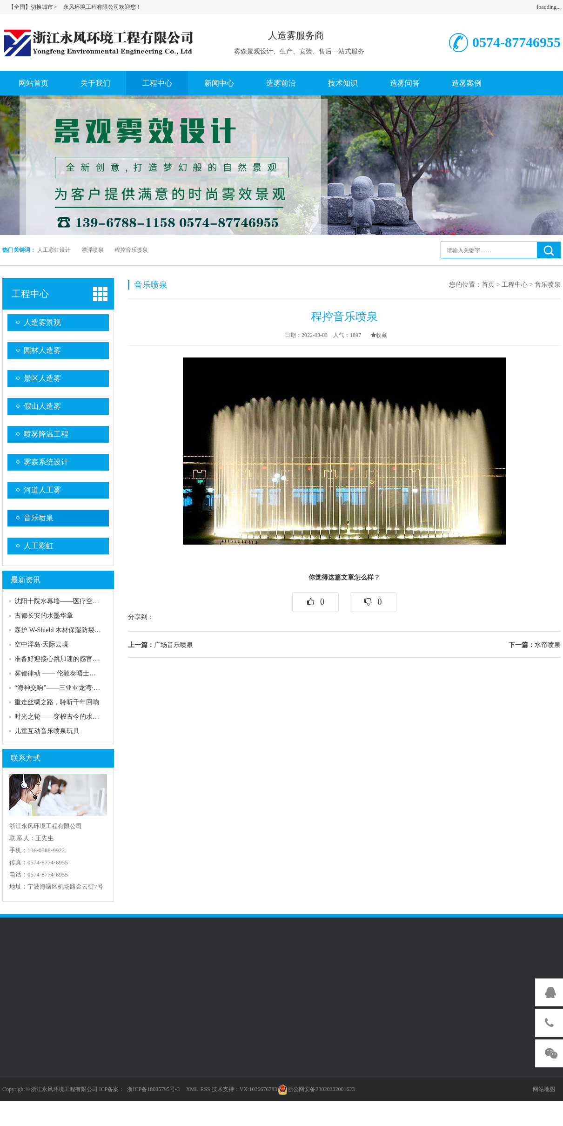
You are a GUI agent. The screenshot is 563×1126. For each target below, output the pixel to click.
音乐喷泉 (39, 518)
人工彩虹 (39, 546)
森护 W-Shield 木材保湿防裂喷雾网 (64, 630)
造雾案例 (467, 83)
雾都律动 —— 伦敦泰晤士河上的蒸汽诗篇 (74, 673)
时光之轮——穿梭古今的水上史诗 (63, 716)
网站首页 (33, 83)
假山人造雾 (42, 406)
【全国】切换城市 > (33, 7)
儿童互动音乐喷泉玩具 (47, 731)
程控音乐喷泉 (131, 250)
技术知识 (343, 83)
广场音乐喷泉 (160, 644)
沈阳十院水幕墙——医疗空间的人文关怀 (73, 601)
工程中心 (157, 83)
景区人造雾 (42, 378)
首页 (488, 284)
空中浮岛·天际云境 (41, 644)
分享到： (141, 617)
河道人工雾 (42, 490)
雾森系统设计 (46, 462)
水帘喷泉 (535, 644)
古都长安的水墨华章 (43, 615)
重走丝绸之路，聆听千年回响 (56, 702)
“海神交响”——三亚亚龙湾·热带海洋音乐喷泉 (80, 687)
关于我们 (95, 83)
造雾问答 (405, 83)
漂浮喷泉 (92, 250)
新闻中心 (219, 83)
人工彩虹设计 (54, 250)
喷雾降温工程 (46, 434)
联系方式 (25, 758)
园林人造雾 (42, 350)
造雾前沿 (281, 83)
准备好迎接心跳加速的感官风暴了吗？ (69, 658)
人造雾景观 (42, 322)
